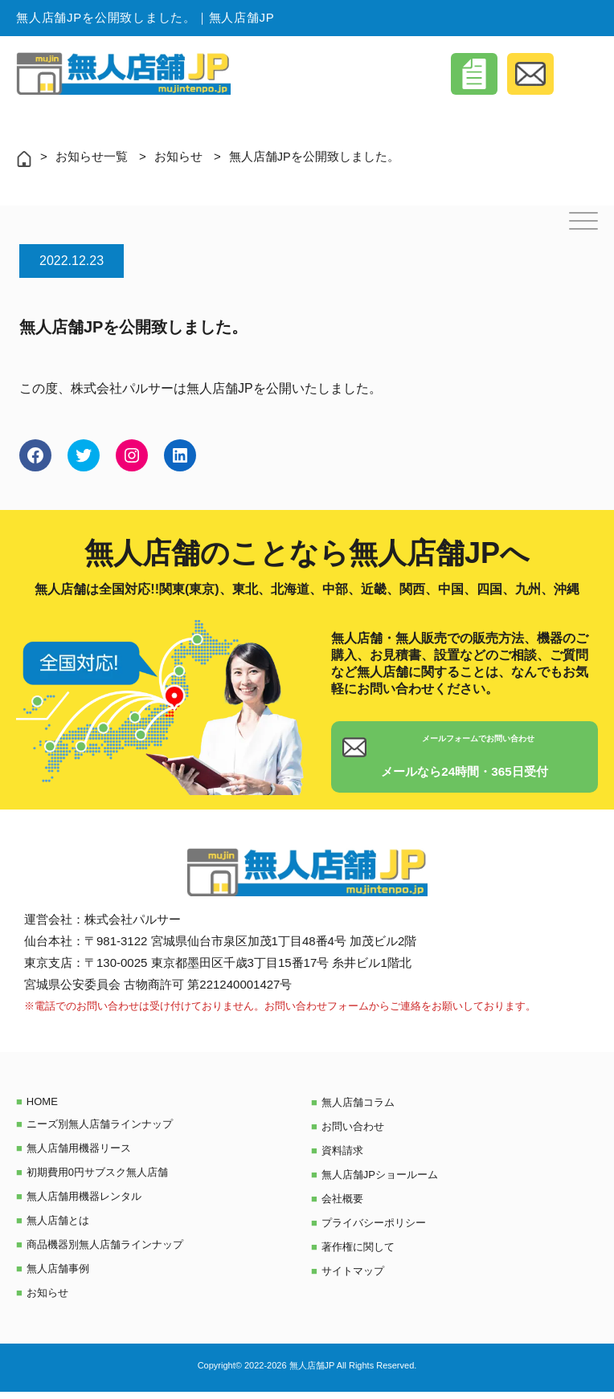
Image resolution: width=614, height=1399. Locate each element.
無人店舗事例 (58, 1276)
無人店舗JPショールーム (379, 1182)
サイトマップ (352, 1278)
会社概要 (342, 1206)
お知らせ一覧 (91, 156)
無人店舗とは (58, 1228)
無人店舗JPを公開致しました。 (314, 156)
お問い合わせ (352, 1134)
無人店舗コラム (358, 1109)
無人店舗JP (219, 388)
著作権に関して (358, 1254)
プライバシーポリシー (373, 1230)
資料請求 (342, 1158)
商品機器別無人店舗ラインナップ (105, 1252)
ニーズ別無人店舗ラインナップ (100, 1131)
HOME (42, 1109)
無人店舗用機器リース (79, 1155)
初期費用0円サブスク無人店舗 (97, 1179)
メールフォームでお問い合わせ (464, 750)
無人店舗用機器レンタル (84, 1203)
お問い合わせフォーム (316, 1013)
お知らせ (178, 156)
